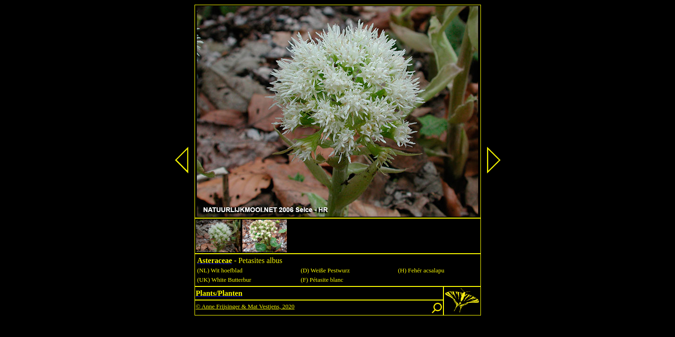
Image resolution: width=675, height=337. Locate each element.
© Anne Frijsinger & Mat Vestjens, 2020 (245, 306)
